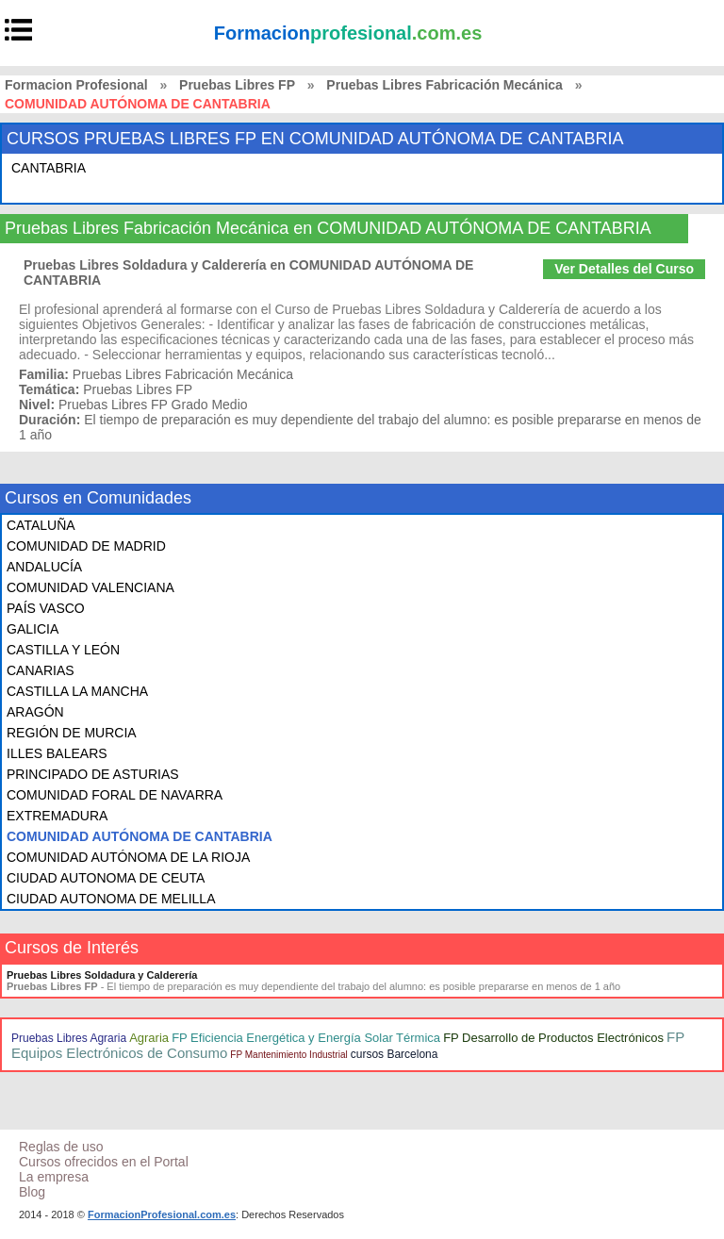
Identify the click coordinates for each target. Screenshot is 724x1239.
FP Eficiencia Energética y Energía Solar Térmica (306, 1038)
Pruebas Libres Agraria (68, 1038)
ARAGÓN (35, 711)
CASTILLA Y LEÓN (63, 649)
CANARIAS (40, 670)
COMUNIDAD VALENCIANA (90, 587)
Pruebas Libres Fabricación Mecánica (444, 84)
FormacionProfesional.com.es (162, 1214)
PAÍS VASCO (46, 608)
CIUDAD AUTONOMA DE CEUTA (106, 877)
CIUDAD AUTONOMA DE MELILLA (111, 898)
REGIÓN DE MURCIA (72, 732)
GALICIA (32, 628)
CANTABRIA (48, 167)
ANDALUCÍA (44, 566)
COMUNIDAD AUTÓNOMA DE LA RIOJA (128, 857)
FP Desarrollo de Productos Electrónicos (553, 1038)
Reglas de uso (61, 1146)
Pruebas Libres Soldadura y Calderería (102, 975)
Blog (32, 1191)
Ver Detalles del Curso (624, 268)
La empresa (54, 1176)
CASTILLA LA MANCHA (77, 691)
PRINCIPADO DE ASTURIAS (93, 774)
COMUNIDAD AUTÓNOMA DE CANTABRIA (139, 836)
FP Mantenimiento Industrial (288, 1054)
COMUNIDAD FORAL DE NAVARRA (114, 794)
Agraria (149, 1038)
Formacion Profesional (76, 84)
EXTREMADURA (57, 815)
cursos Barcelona (394, 1054)
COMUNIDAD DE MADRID (86, 545)
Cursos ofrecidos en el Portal (104, 1161)
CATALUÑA (41, 525)
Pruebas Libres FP (237, 84)
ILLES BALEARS (57, 753)
